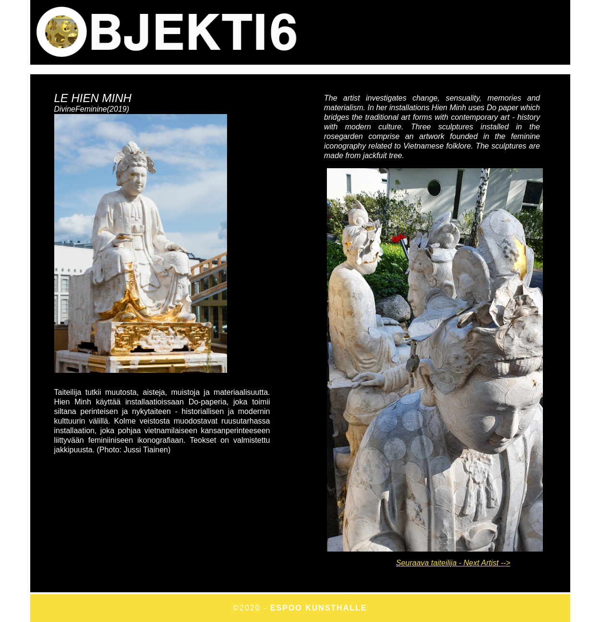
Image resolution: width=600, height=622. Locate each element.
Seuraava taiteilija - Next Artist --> (453, 563)
